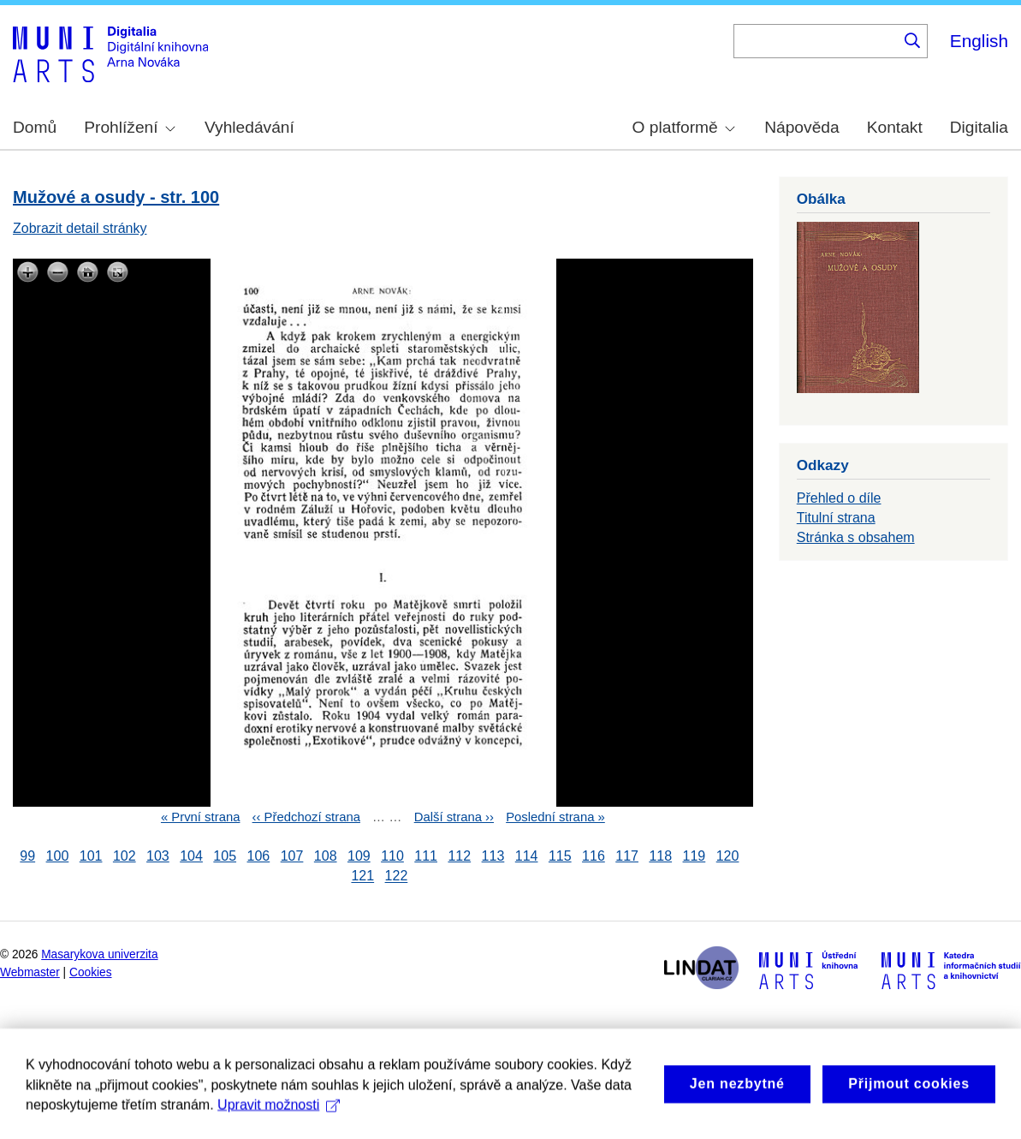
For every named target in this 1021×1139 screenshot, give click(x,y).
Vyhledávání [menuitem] (249, 127)
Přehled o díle (839, 498)
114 (526, 856)
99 (27, 856)
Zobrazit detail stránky (80, 228)
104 (191, 856)
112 (459, 856)
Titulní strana (836, 517)
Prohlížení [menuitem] (129, 127)
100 (57, 856)
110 (392, 856)
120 (727, 856)
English (979, 41)
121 (362, 876)
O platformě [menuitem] (683, 127)
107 (292, 856)
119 (694, 856)
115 (560, 856)
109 (359, 856)
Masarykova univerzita (99, 954)
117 (626, 856)
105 (224, 856)
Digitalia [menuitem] (979, 127)
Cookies (90, 972)
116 (593, 856)
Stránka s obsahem (856, 537)
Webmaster (30, 972)
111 (425, 856)
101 (91, 856)
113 (493, 856)
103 (157, 856)
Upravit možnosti (278, 1124)
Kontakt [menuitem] (895, 127)
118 (660, 856)
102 (124, 856)
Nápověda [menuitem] (801, 127)
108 (325, 856)
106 (258, 856)
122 (396, 876)
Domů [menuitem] (34, 127)
